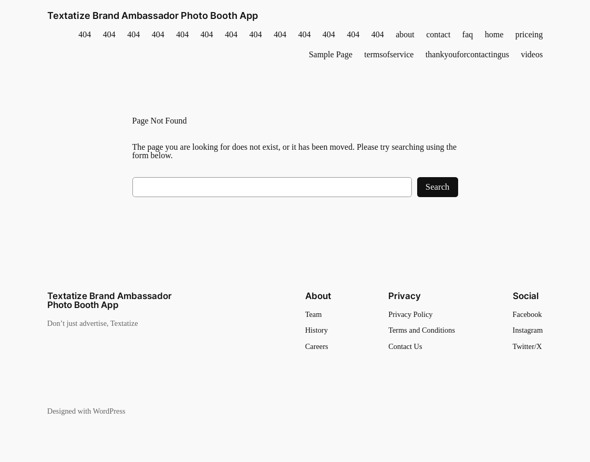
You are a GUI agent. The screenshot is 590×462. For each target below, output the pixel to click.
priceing (529, 34)
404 (84, 34)
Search (438, 187)
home (494, 34)
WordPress (109, 411)
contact (438, 34)
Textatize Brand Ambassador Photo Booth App (152, 15)
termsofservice (388, 54)
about (405, 34)
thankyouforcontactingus (467, 54)
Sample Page (331, 54)
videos (532, 54)
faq (467, 34)
